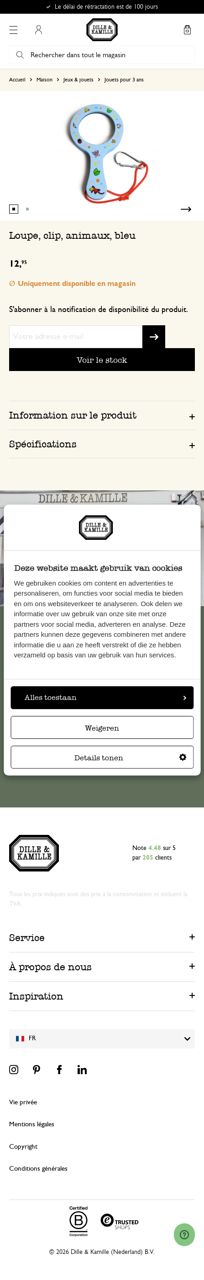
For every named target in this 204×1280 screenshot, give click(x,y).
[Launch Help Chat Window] (184, 1234)
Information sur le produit (72, 415)
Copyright (23, 1146)
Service (27, 937)
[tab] (102, 415)
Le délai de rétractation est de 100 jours (106, 7)
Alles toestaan (105, 697)
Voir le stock (102, 360)
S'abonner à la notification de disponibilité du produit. (98, 310)
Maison (44, 79)
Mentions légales (31, 1124)
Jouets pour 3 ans (124, 79)
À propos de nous (50, 967)
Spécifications (43, 444)
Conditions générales (38, 1168)
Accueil (17, 79)
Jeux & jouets (78, 79)
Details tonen (130, 757)
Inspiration (36, 996)
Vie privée (23, 1102)
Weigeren (102, 728)
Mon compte (38, 30)
